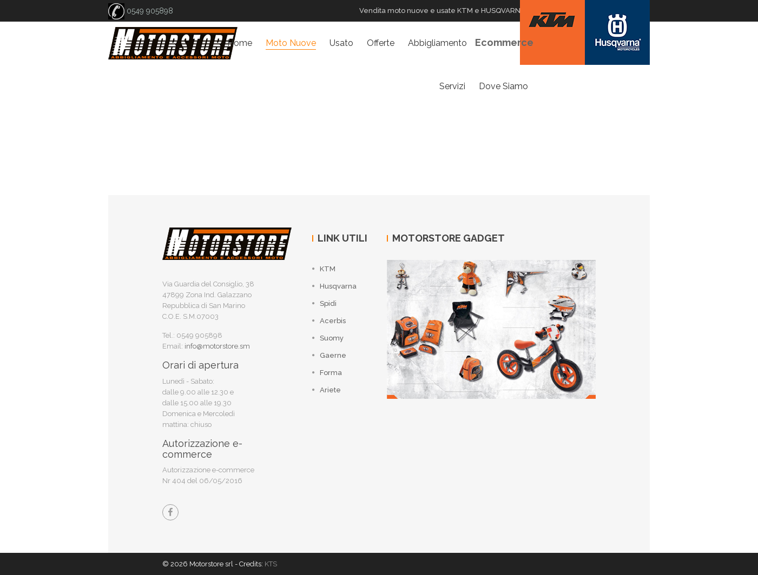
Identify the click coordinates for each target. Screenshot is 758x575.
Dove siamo (503, 86)
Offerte (380, 43)
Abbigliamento (437, 43)
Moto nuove (291, 43)
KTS (271, 564)
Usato (341, 43)
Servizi (452, 86)
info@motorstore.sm (217, 346)
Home (239, 43)
